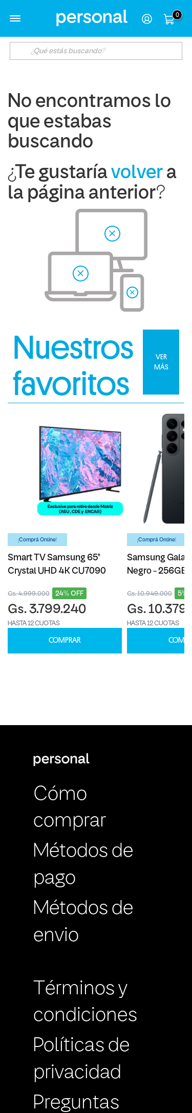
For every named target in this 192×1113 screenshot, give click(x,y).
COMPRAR (64, 640)
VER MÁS (161, 361)
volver (137, 173)
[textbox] (96, 51)
